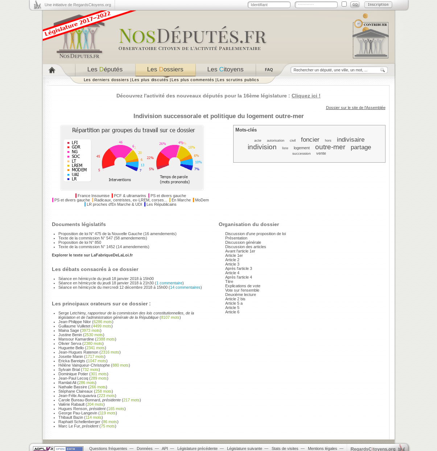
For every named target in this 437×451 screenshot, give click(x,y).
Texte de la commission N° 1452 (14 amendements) (103, 247)
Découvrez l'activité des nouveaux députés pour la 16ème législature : (218, 96)
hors (328, 140)
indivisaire (350, 139)
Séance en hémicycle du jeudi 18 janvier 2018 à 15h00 (106, 278)
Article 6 (232, 312)
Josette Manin (70, 356)
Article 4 (232, 273)
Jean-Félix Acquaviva (77, 395)
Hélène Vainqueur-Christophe (84, 365)
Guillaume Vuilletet (74, 326)
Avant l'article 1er (240, 251)
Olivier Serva (69, 343)
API (165, 448)
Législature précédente (197, 448)
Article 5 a (234, 303)
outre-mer (330, 147)
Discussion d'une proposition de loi (255, 233)
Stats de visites (285, 448)
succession (301, 153)
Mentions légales (322, 448)
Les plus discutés (150, 80)
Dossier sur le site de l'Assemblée (356, 107)
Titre (229, 281)
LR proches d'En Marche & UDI (114, 204)
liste (285, 148)
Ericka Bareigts (71, 361)
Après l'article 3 (238, 268)
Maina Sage (68, 330)
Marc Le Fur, (78, 426)
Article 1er (234, 255)
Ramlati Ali (67, 382)
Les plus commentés (193, 80)
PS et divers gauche (168, 195)
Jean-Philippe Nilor (74, 322)
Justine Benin (70, 335)
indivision (262, 147)
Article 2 (232, 260)
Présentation (236, 238)
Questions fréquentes (108, 448)
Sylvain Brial (69, 369)
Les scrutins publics (238, 80)
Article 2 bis (235, 299)
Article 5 (232, 307)
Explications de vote (242, 286)
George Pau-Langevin (77, 413)
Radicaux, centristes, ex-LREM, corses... (130, 200)
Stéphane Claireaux (75, 391)
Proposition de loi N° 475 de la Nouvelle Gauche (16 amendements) (117, 233)
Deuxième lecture (240, 294)
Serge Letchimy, (126, 315)
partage (361, 147)
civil (293, 140)
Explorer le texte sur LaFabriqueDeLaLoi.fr (92, 255)
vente (321, 153)
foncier (310, 139)
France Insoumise (94, 195)
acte (257, 140)
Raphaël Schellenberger (79, 421)
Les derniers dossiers (106, 80)
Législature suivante (244, 448)
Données (145, 448)
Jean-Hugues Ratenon (78, 352)
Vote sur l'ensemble (242, 290)
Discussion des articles (245, 247)
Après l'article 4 (238, 277)
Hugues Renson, (82, 408)
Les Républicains (162, 204)
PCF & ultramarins (130, 195)
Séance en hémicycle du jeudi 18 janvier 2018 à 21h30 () (121, 283)
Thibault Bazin (70, 417)
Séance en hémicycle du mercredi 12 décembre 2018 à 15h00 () (130, 287)
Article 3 (232, 264)
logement (302, 148)
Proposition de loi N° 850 (79, 242)
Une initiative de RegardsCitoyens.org (78, 5)
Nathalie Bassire (72, 387)
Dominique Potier (73, 374)
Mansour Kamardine (76, 339)
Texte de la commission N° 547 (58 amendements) (102, 238)
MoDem (202, 200)
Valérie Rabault (71, 404)
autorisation (275, 140)
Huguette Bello (71, 348)
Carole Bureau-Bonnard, (89, 400)
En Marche (181, 200)
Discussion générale (243, 242)
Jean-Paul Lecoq (73, 378)
